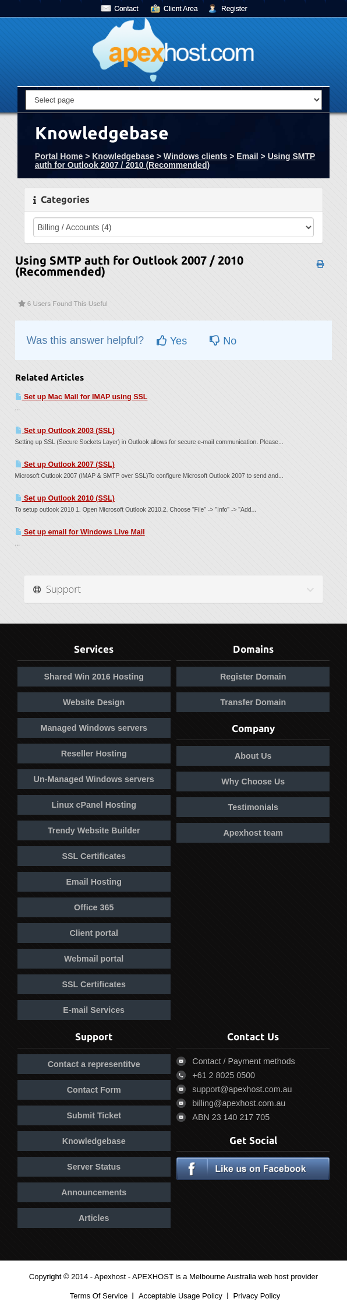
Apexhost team (254, 832)
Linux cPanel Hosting (94, 804)
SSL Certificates (94, 856)
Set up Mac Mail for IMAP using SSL (81, 397)
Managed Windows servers (94, 728)
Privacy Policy (256, 1295)
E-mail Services (94, 1010)
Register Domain (253, 676)
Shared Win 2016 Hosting (93, 676)
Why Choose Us (253, 781)
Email (247, 156)
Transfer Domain (253, 702)
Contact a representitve (94, 1064)
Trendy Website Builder (94, 830)
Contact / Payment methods (243, 1061)
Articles (94, 1218)
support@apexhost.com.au (242, 1089)
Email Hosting (94, 881)
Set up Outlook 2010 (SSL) (65, 498)
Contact (126, 9)
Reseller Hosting (94, 753)
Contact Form (94, 1089)
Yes (172, 341)
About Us (253, 756)
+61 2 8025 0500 (223, 1075)
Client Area (181, 9)
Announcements (93, 1192)
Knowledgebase (123, 156)
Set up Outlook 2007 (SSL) (65, 464)
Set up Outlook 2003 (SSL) (65, 431)
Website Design (94, 702)
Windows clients (196, 156)
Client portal (94, 933)
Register (234, 9)
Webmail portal (93, 958)
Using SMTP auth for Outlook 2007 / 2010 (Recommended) (175, 161)
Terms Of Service (99, 1295)
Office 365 (94, 907)
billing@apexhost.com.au (238, 1103)
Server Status (94, 1166)
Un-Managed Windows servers (94, 779)
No (223, 341)
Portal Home (59, 156)
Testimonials (253, 807)
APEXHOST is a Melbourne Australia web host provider (225, 1276)
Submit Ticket (93, 1115)
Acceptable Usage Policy (180, 1295)
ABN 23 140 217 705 (231, 1117)
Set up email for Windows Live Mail (80, 532)
